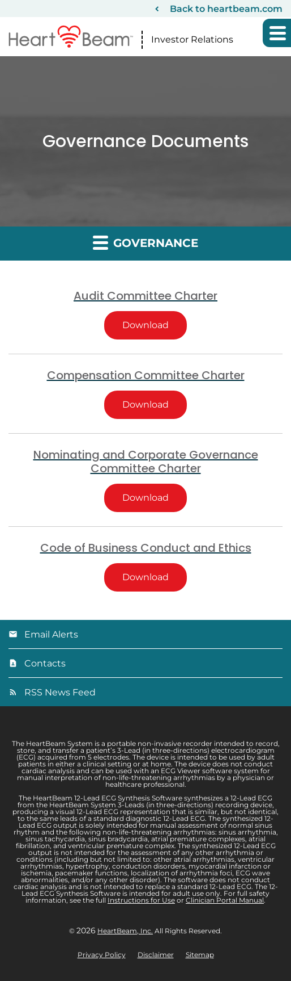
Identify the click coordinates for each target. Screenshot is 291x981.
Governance (145, 242)
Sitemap (200, 954)
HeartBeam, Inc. (125, 931)
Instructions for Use (141, 900)
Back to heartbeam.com (226, 8)
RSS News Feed (60, 692)
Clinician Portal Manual (225, 900)
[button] (277, 33)
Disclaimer (156, 954)
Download (154, 324)
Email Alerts (51, 634)
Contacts (45, 663)
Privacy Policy (102, 954)
